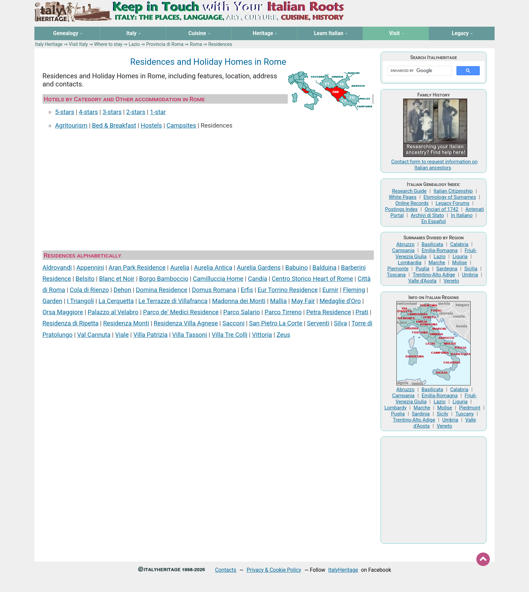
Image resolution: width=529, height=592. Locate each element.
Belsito (85, 278)
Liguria (459, 256)
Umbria (470, 275)
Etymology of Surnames (449, 197)
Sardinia (421, 414)
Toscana (396, 275)
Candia (257, 278)
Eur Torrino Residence (288, 289)
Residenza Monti (126, 323)
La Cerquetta (116, 300)
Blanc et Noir (117, 278)
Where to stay (108, 44)
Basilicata (432, 244)
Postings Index (401, 209)
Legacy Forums (452, 203)
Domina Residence (162, 289)
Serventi (318, 323)
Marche (436, 263)
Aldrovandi (57, 267)
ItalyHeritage (343, 570)
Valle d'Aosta (422, 281)
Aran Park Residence (137, 267)
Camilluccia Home (218, 278)
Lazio (134, 44)
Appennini (90, 267)
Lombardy (395, 408)
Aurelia (179, 267)
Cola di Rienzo (89, 289)
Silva (340, 323)
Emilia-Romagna (440, 250)
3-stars (112, 111)
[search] (419, 71)
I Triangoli (80, 300)
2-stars (135, 111)
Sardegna (446, 269)
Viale (122, 334)
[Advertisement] (208, 187)
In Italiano (462, 215)
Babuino (296, 267)
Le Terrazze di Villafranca (172, 300)
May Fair (303, 300)
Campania (403, 250)
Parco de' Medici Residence (181, 312)
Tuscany (464, 414)
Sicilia (470, 269)
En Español (433, 221)
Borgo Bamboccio (163, 278)
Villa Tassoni (189, 334)
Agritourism (71, 125)
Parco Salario (241, 312)
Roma (196, 44)
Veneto (451, 281)
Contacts (225, 570)
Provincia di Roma (165, 44)
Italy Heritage (48, 44)
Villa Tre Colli (229, 334)
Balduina (324, 267)
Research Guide (409, 191)
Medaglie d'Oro (340, 300)
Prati (362, 312)
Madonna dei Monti (239, 300)
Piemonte (398, 269)
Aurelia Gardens (259, 267)
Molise (459, 263)
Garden (52, 300)
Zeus (283, 334)
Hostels (151, 125)
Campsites (181, 125)
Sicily (442, 414)
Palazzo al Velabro (113, 312)
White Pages (402, 197)
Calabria (459, 244)
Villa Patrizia (150, 334)
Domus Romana (214, 289)
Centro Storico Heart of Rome (312, 278)
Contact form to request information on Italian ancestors (434, 165)
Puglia (422, 269)
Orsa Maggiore (63, 312)
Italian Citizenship (453, 191)
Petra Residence (328, 312)
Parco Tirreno (283, 312)
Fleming (354, 289)
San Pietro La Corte (275, 323)
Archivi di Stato (427, 215)
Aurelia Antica (213, 267)
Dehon (122, 289)
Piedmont (469, 408)
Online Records (412, 203)
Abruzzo (405, 244)
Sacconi (233, 323)
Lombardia (409, 263)
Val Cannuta (94, 334)
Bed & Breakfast (114, 125)
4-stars (88, 111)
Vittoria (262, 334)
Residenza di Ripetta (71, 323)
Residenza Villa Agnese (186, 323)
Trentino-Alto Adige (434, 275)
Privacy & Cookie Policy (274, 570)
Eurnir (330, 289)
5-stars (64, 111)
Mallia (278, 300)
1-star (158, 111)
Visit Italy (78, 44)
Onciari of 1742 (441, 209)
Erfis (247, 289)
